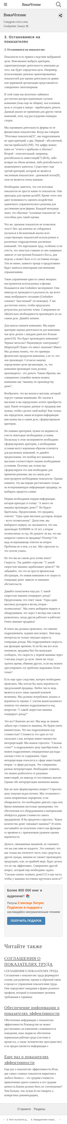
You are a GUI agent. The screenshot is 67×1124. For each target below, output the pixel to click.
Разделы (39, 1109)
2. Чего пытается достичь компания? (26, 1119)
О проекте (24, 1109)
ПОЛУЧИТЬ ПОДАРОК (26, 920)
